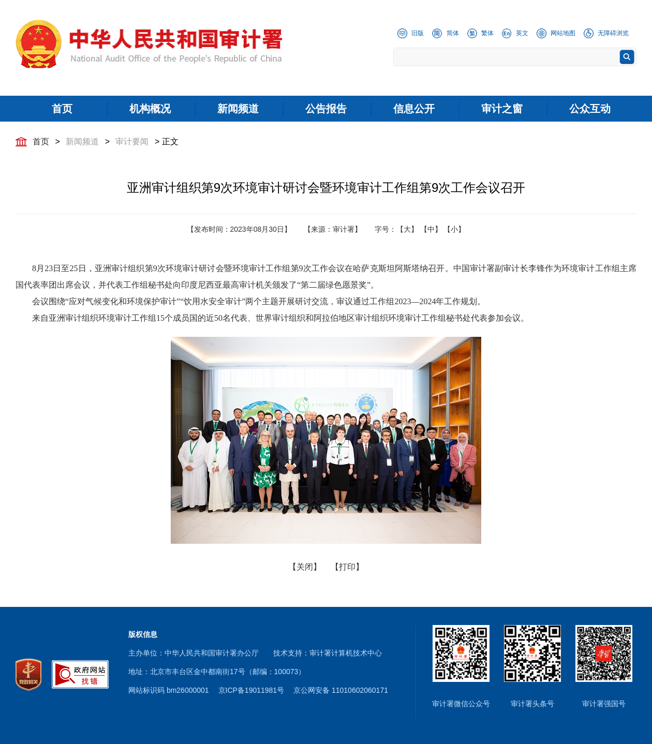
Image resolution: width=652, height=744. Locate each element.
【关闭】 (304, 566)
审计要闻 (132, 141)
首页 (41, 141)
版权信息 (142, 634)
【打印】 (347, 566)
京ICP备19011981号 (251, 690)
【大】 (407, 229)
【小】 (454, 229)
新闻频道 (82, 141)
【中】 (431, 229)
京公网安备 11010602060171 (340, 690)
